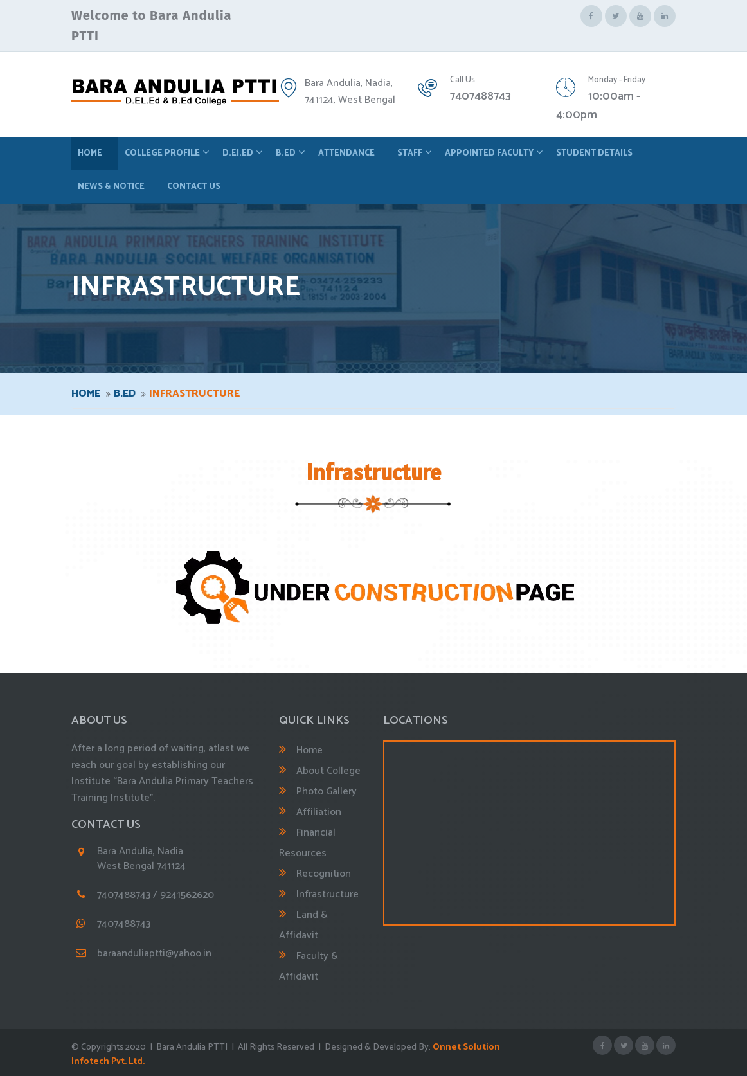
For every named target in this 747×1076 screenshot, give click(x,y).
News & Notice (111, 186)
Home (90, 153)
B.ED (286, 153)
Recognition (323, 874)
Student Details (594, 153)
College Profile (162, 153)
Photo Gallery (326, 791)
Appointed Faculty (489, 153)
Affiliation (318, 812)
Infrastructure (327, 894)
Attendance (346, 153)
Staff (409, 153)
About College (328, 771)
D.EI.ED (237, 153)
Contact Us (194, 186)
